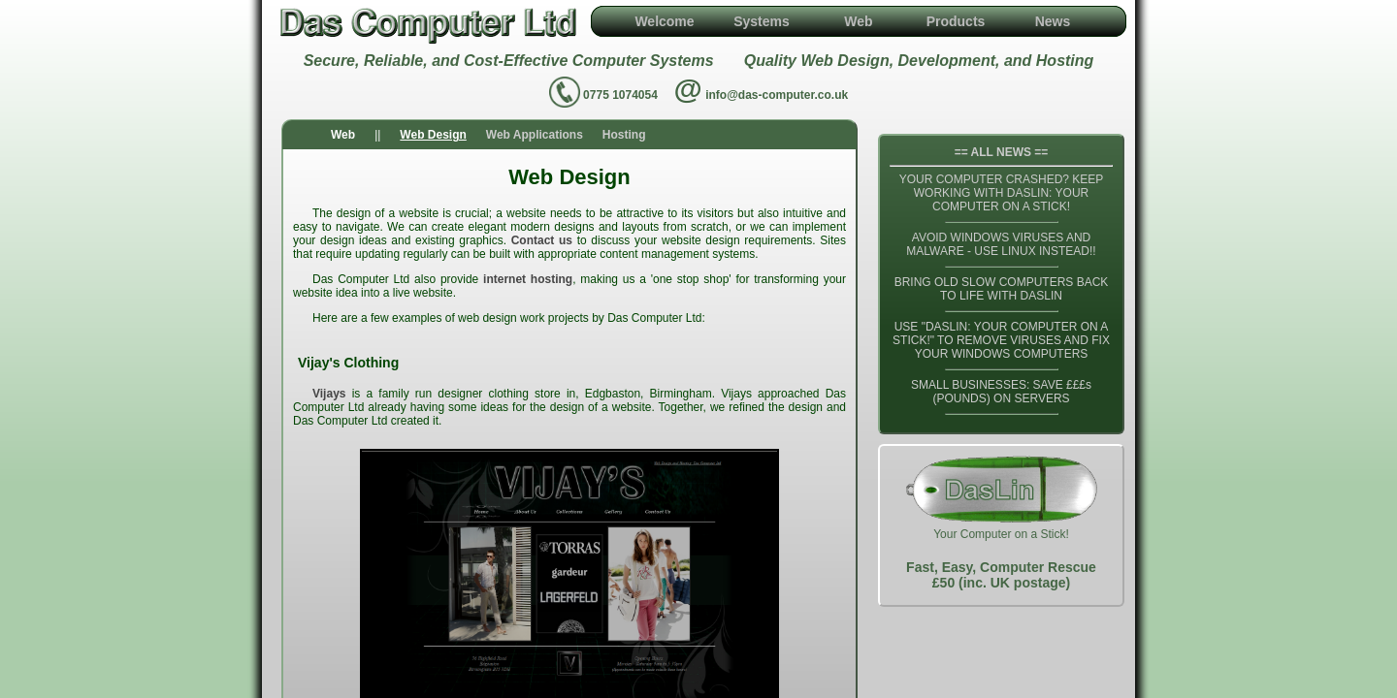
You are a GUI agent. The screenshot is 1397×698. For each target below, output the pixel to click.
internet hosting (527, 279)
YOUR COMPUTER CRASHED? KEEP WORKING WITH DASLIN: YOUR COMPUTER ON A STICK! (1001, 193)
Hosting (624, 135)
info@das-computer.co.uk (776, 95)
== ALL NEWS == (1002, 152)
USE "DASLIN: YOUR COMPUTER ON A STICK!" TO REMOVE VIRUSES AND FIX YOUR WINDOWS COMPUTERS (1001, 340)
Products (956, 21)
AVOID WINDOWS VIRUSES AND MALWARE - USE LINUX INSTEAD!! (1000, 244)
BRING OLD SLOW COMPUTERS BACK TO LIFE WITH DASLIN (1001, 288)
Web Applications (534, 135)
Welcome (664, 21)
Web (858, 21)
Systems (761, 21)
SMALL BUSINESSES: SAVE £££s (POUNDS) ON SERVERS (1001, 391)
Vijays (328, 393)
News (1053, 21)
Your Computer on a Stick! (1001, 525)
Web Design (433, 135)
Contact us (541, 240)
